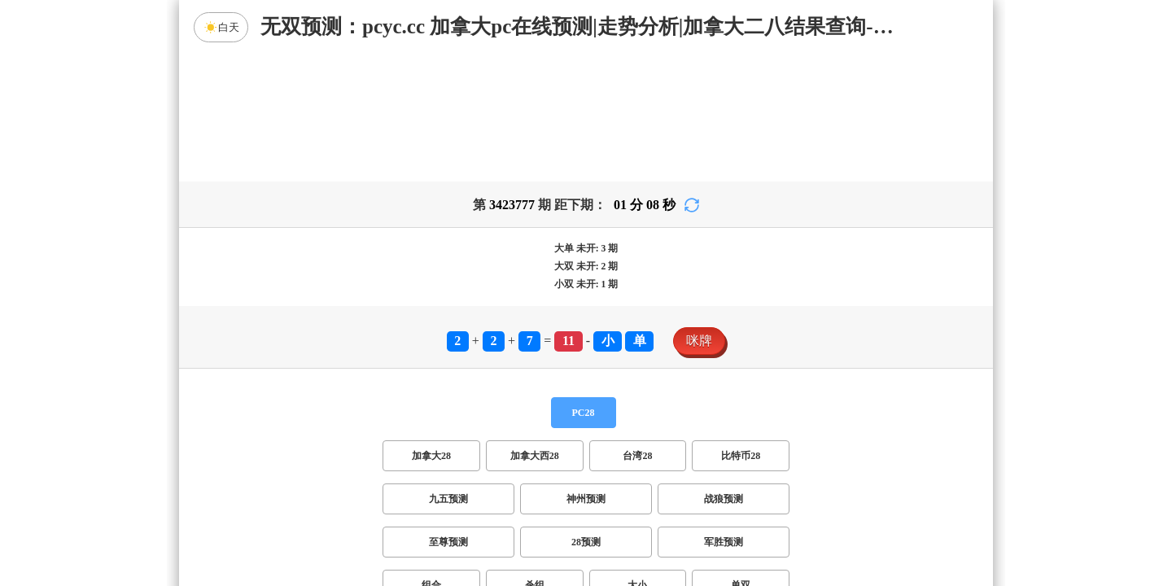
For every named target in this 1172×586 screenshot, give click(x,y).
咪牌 (699, 213)
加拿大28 (431, 328)
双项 (482, 500)
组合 (431, 457)
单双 (740, 457)
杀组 (534, 457)
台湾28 (637, 328)
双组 (685, 500)
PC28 (583, 285)
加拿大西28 (534, 328)
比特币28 (740, 328)
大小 (637, 457)
